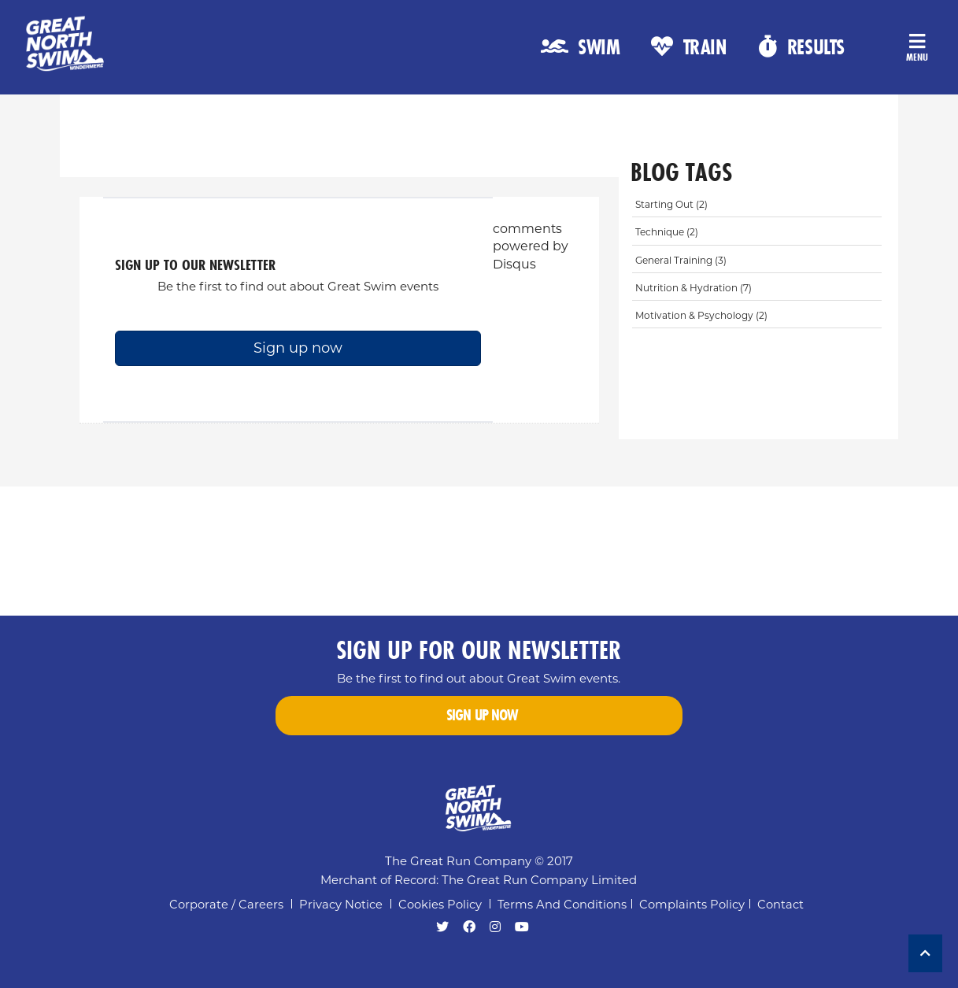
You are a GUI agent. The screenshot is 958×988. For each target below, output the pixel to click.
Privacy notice (341, 904)
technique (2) (666, 232)
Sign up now (297, 348)
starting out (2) (671, 204)
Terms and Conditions (562, 904)
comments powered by (530, 246)
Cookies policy (440, 904)
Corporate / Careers (226, 904)
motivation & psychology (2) (701, 315)
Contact (780, 904)
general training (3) (681, 260)
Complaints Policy (692, 904)
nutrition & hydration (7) (693, 288)
